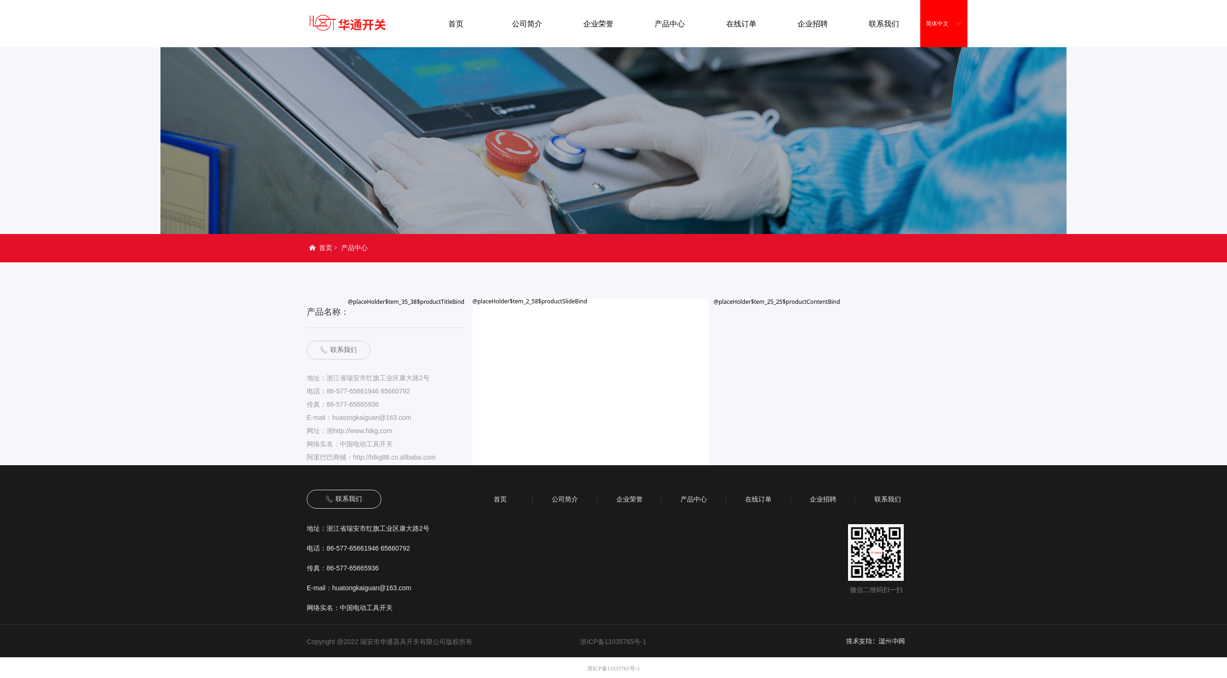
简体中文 (937, 23)
